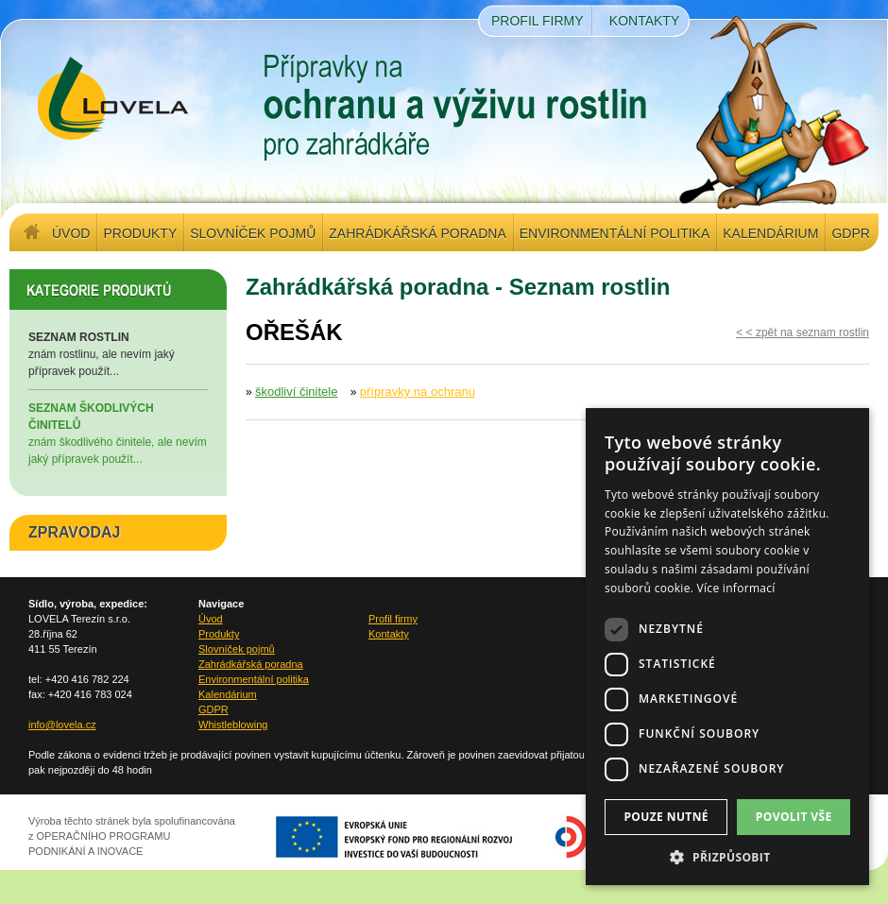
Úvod (71, 233)
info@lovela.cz (62, 724)
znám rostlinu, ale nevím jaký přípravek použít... (118, 353)
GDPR (850, 233)
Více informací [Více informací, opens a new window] (736, 588)
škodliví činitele (296, 391)
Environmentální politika (614, 233)
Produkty (140, 233)
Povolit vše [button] (794, 817)
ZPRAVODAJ (74, 532)
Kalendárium (770, 233)
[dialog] (727, 646)
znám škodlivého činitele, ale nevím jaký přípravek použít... (118, 433)
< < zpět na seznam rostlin (802, 332)
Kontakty (644, 20)
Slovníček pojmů (253, 233)
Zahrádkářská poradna (417, 233)
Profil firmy (537, 20)
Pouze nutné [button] (666, 817)
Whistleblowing (232, 724)
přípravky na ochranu (417, 391)
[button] (727, 856)
